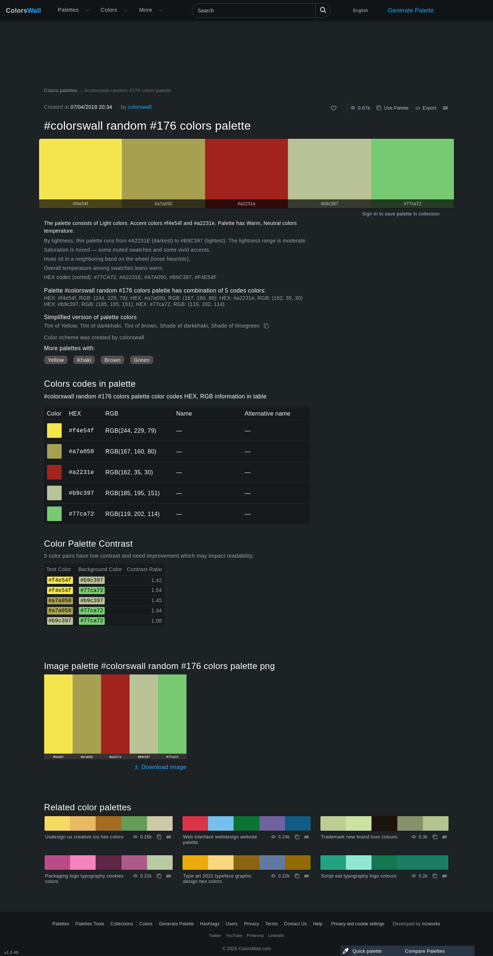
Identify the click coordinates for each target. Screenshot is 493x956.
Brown (112, 360)
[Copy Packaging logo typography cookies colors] (159, 876)
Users (232, 923)
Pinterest (255, 935)
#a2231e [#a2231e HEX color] (54, 467)
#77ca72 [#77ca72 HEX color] (54, 508)
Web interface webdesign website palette (220, 839)
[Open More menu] (87, 11)
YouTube (234, 935)
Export (425, 108)
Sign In (370, 214)
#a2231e (81, 472)
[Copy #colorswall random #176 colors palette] (267, 326)
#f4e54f (81, 431)
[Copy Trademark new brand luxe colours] (435, 837)
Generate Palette (411, 10)
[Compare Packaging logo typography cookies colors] (168, 876)
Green (141, 360)
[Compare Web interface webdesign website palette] (306, 837)
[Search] (261, 10)
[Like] (334, 108)
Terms (271, 923)
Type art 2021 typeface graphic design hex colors (217, 878)
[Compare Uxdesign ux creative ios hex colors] (168, 837)
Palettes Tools (90, 923)
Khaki (84, 360)
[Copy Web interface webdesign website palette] (297, 837)
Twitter (215, 935)
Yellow (56, 360)
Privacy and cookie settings (357, 923)
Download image (160, 767)
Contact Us (295, 923)
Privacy (251, 923)
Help (318, 923)
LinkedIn (276, 935)
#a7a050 (81, 451)
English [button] (360, 10)
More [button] (145, 10)
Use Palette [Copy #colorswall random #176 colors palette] (392, 108)
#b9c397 (81, 493)
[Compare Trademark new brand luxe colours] (444, 837)
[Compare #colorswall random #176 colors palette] (445, 108)
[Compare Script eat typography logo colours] (444, 876)
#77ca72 (81, 514)
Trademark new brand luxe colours (359, 837)
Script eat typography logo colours (359, 876)
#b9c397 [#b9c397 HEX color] (54, 488)
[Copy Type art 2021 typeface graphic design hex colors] (297, 876)
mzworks (431, 923)
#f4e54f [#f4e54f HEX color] (54, 425)
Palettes (68, 10)
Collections (122, 923)
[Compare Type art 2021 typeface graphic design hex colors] (306, 876)
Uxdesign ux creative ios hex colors (84, 837)
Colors (23, 10)
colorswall (140, 107)
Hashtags (209, 923)
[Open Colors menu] (125, 11)
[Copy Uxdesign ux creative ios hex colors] (159, 837)
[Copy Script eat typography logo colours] (435, 876)
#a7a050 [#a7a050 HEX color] (54, 446)
